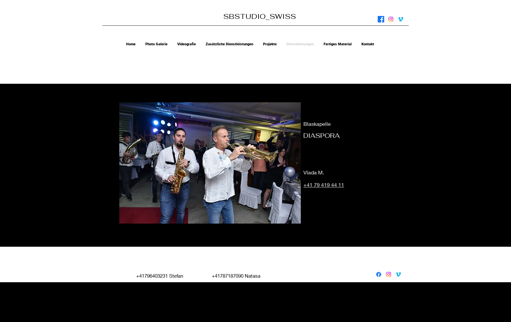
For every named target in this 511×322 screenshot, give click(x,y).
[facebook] (381, 19)
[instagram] (390, 19)
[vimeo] (400, 19)
